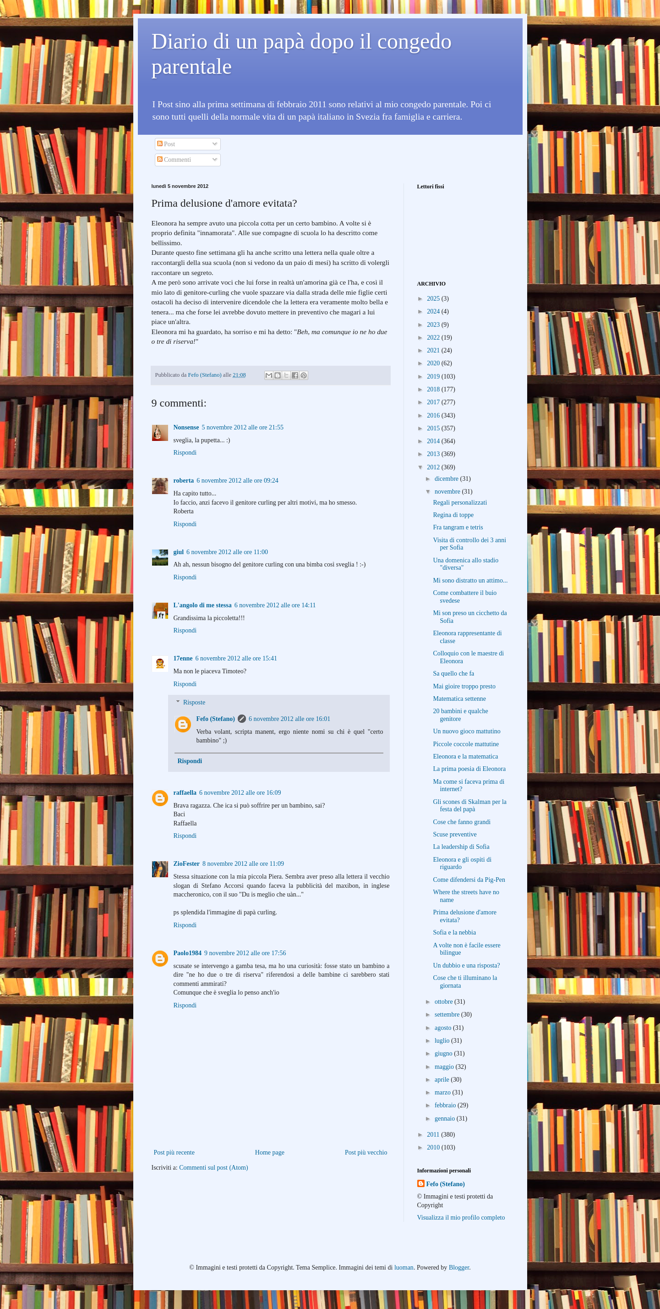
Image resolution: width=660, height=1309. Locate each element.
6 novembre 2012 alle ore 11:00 (227, 552)
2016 (434, 415)
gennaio (446, 1118)
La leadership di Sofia (461, 846)
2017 (434, 402)
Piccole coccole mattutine (466, 744)
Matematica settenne (459, 698)
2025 (434, 298)
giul (179, 552)
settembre (448, 1014)
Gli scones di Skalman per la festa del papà (470, 805)
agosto (444, 1027)
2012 (434, 467)
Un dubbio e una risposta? (466, 965)
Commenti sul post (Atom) (213, 1167)
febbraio (446, 1105)
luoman (404, 1267)
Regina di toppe (453, 515)
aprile (443, 1079)
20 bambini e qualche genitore (460, 715)
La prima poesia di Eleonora (469, 768)
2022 (434, 337)
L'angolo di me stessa (203, 605)
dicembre (447, 478)
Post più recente (174, 1152)
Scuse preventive (454, 834)
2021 (434, 350)
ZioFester (187, 863)
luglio (443, 1040)
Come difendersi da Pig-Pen (469, 879)
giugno (444, 1053)
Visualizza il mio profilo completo (461, 1217)
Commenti (174, 159)
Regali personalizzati (460, 502)
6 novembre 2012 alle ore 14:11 (275, 605)
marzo (443, 1092)
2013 (434, 454)
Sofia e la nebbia (454, 932)
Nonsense (186, 427)
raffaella (185, 792)
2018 (434, 389)
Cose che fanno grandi (462, 822)
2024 (434, 311)
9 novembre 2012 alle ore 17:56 (245, 953)
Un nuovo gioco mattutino (466, 731)
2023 (434, 324)
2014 (434, 441)
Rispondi (185, 452)
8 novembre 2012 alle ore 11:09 (243, 863)
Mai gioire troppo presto (464, 686)
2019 (434, 376)
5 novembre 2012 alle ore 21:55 (243, 427)
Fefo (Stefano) (215, 718)
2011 (434, 1134)
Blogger (459, 1267)
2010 (434, 1147)
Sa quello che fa (453, 673)
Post (166, 144)
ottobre (444, 1001)
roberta (184, 480)
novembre (448, 491)
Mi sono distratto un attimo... (470, 580)
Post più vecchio (366, 1152)
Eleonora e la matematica (465, 756)
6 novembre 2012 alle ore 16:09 (240, 792)
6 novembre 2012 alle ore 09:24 (237, 480)
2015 (434, 428)
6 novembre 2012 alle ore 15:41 (236, 658)
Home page (269, 1152)
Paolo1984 (188, 953)
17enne (183, 658)
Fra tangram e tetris (458, 527)
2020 (434, 363)
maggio (445, 1066)
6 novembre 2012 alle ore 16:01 (289, 718)
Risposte (194, 702)
